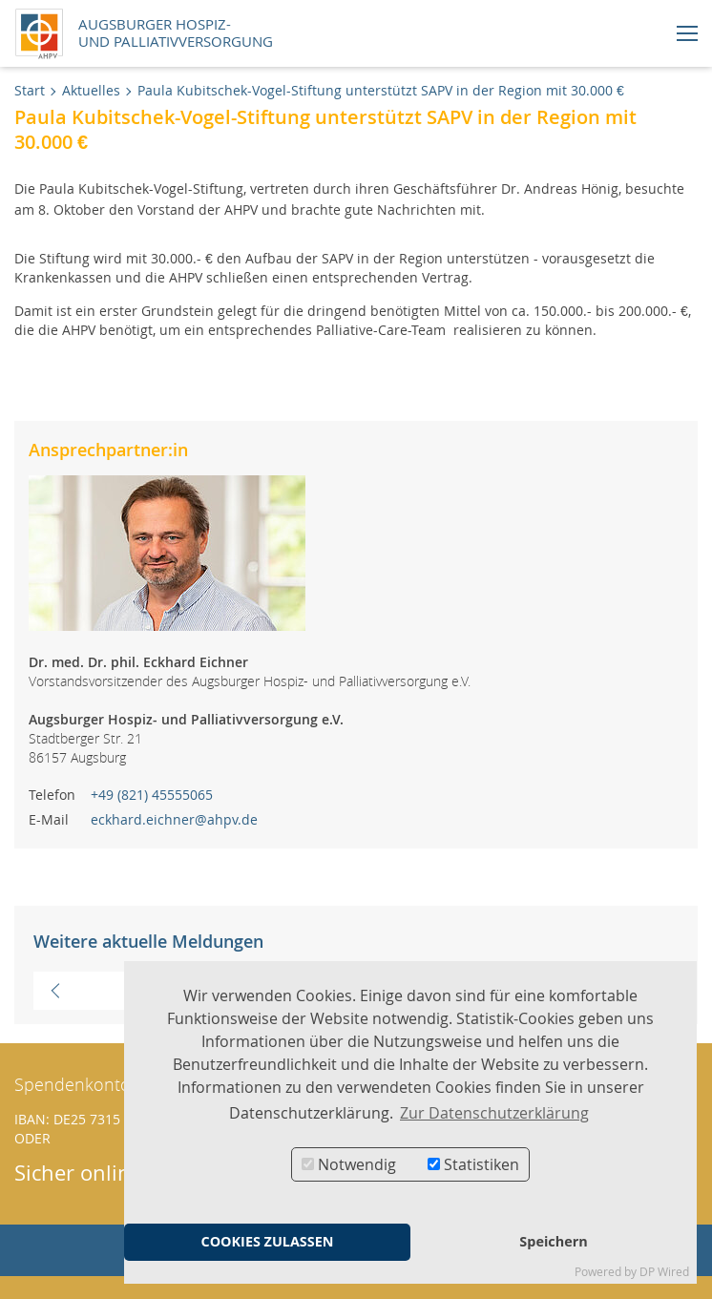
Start (29, 90)
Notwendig (349, 1164)
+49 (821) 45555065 (152, 795)
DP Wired (664, 1272)
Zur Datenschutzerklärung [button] (494, 1112)
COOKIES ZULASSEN (266, 1241)
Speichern (553, 1241)
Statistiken (473, 1164)
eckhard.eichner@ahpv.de (174, 819)
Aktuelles (91, 90)
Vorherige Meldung (64, 990)
